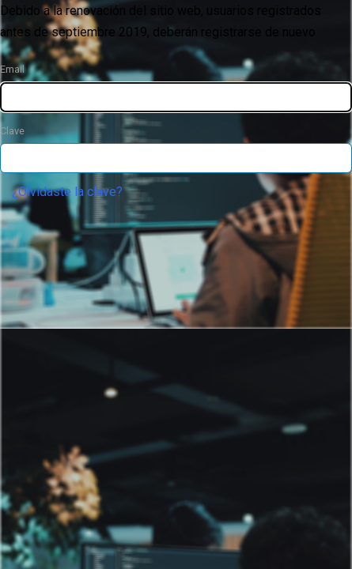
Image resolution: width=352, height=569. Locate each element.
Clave (12, 131)
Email (12, 69)
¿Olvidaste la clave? (67, 191)
